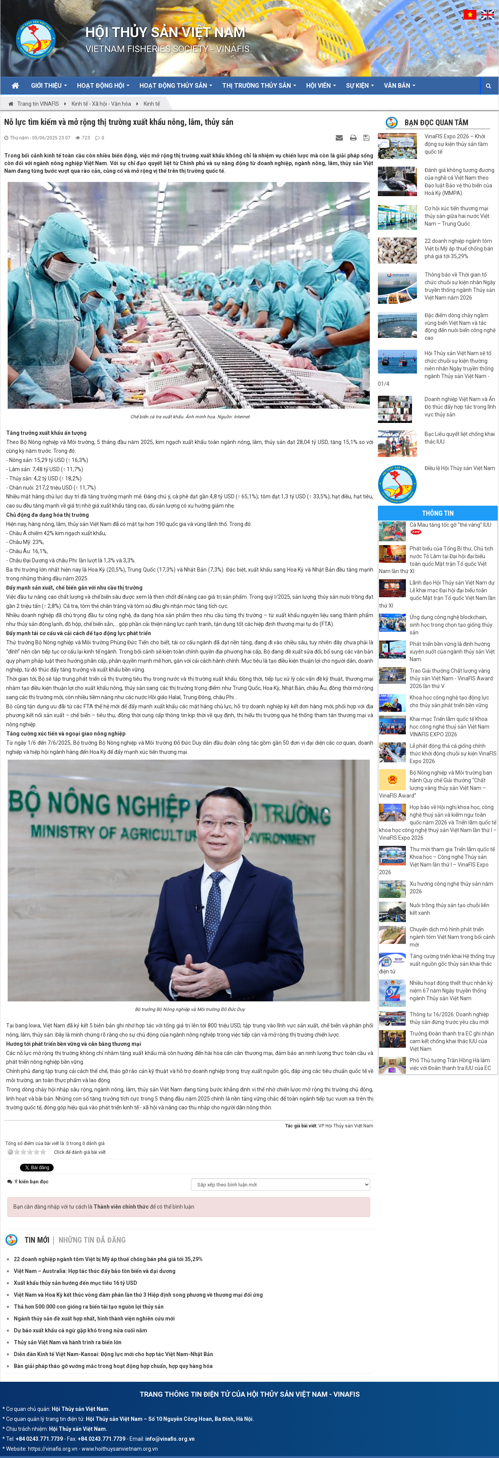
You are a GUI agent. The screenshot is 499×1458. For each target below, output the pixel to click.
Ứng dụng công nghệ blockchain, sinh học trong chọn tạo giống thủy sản (451, 625)
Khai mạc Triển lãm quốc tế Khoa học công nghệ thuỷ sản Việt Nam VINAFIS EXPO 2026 (449, 726)
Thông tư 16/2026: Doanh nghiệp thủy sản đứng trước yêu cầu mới (449, 1018)
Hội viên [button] (321, 88)
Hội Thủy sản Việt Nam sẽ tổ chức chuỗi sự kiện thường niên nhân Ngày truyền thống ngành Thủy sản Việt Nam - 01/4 (436, 368)
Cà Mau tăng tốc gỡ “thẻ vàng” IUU (450, 528)
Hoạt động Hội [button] (103, 88)
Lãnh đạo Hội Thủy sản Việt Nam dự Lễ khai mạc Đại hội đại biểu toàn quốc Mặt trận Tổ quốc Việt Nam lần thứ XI (437, 594)
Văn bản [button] (399, 88)
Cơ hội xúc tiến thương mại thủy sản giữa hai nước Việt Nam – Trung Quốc (457, 216)
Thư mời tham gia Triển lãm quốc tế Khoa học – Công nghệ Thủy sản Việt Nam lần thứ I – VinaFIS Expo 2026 (437, 860)
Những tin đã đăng (92, 1237)
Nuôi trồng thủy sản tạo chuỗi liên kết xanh (449, 909)
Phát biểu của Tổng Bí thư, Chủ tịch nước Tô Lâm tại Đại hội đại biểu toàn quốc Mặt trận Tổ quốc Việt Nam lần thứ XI (436, 560)
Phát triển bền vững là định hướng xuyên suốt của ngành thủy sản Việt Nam (452, 651)
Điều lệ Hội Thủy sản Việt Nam (460, 468)
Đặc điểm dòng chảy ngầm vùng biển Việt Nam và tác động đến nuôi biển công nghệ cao (460, 326)
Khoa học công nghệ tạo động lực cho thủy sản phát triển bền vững (449, 701)
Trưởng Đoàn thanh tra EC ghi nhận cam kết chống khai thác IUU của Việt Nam (452, 1041)
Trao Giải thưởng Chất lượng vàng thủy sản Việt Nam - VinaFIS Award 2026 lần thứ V (451, 678)
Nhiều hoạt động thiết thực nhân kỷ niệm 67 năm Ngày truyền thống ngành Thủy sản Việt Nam (451, 990)
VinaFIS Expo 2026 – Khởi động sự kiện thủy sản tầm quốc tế (456, 144)
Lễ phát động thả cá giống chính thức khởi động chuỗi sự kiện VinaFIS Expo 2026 (453, 753)
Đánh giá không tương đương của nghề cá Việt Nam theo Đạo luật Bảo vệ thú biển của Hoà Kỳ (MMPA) (459, 181)
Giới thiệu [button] (49, 88)
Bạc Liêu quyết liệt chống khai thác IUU (460, 438)
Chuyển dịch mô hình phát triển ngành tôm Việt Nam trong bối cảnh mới (452, 937)
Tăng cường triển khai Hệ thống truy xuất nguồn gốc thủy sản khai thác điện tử (437, 964)
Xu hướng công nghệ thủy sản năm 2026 (451, 887)
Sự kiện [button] (360, 88)
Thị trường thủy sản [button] (259, 88)
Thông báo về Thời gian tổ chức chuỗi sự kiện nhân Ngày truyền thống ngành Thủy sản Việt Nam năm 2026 (460, 286)
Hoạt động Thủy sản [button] (176, 88)
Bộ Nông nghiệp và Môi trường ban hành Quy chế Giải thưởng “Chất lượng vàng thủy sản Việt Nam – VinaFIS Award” (435, 784)
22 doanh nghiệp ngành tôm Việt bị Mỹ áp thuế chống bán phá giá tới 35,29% (459, 248)
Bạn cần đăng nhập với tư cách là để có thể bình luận (103, 1204)
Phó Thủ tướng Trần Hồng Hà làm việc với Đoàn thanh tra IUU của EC (450, 1064)
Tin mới (37, 1237)
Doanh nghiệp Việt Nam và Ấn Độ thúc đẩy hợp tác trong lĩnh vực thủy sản (460, 407)
